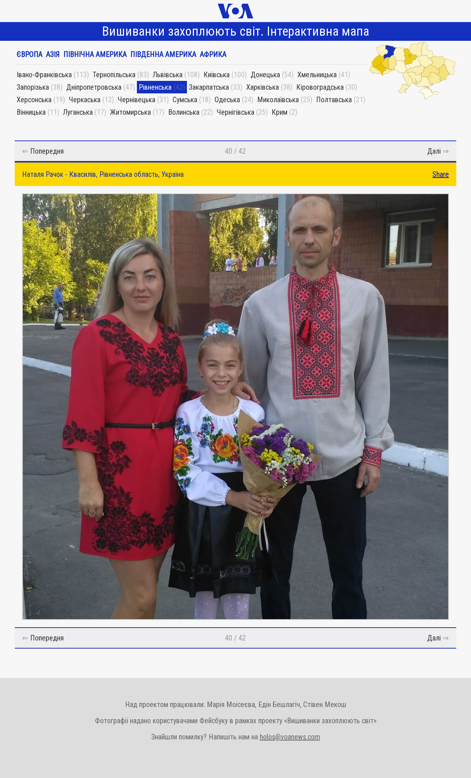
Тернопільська (114, 74)
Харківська (262, 87)
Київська (216, 74)
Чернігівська (235, 112)
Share (440, 174)
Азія (53, 54)
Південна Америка (163, 54)
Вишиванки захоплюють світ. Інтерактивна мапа (235, 31)
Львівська (168, 74)
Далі (434, 151)
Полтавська (334, 99)
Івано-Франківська (44, 74)
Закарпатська (209, 87)
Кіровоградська (320, 87)
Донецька (265, 74)
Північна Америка (95, 54)
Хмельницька (317, 74)
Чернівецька (136, 99)
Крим (279, 112)
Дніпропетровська (93, 87)
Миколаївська (278, 99)
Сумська (185, 99)
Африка (213, 54)
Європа (29, 54)
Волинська (183, 112)
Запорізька (33, 87)
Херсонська (34, 99)
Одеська (227, 99)
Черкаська (84, 99)
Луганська (78, 112)
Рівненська (155, 87)
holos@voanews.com (290, 736)
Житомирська (130, 112)
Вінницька (31, 112)
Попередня (47, 151)
